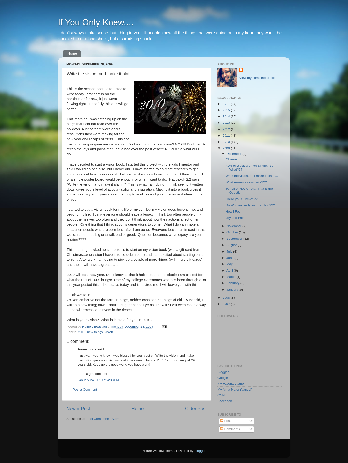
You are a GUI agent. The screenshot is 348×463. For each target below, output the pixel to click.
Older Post (196, 408)
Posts (226, 421)
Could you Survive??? (242, 199)
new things (95, 332)
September (234, 238)
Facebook (225, 401)
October (232, 232)
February (233, 283)
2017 (227, 104)
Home (72, 53)
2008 (227, 297)
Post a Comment (85, 389)
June (230, 258)
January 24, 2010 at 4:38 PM (98, 380)
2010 (81, 332)
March (231, 277)
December (234, 154)
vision (109, 332)
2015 (227, 110)
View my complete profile (257, 78)
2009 (227, 148)
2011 (227, 135)
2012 (227, 129)
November (234, 226)
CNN (221, 395)
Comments (230, 429)
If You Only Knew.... (95, 22)
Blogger (223, 372)
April (230, 270)
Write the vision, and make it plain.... (252, 176)
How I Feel (233, 211)
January (232, 289)
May (229, 264)
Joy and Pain (235, 218)
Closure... (233, 159)
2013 (227, 122)
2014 (227, 116)
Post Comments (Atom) (103, 418)
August (232, 245)
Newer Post (78, 408)
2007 (227, 304)
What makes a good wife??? (246, 182)
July (229, 251)
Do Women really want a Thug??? (250, 205)
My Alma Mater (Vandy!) (235, 389)
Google (223, 378)
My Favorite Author (231, 383)
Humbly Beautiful (95, 326)
